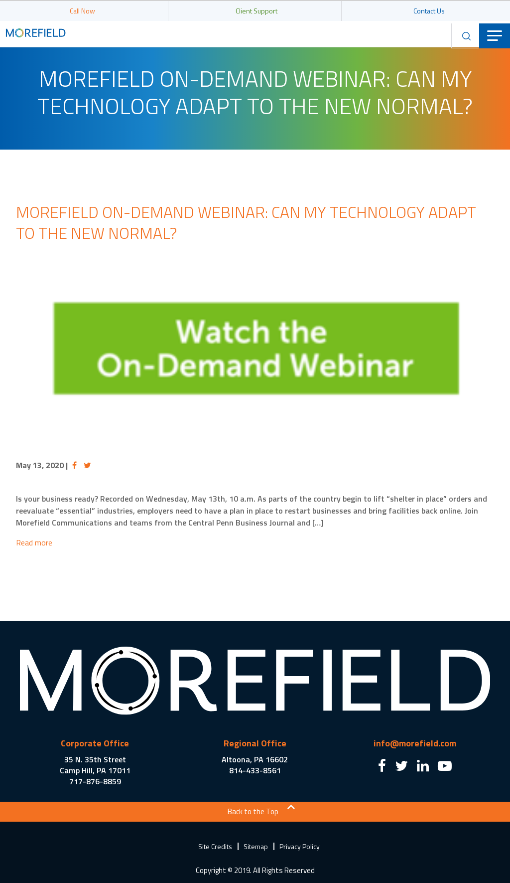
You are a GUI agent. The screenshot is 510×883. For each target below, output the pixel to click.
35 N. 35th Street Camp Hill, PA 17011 (95, 764)
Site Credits (215, 846)
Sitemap (256, 846)
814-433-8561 (255, 770)
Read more (34, 542)
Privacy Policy (299, 846)
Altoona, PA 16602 (255, 759)
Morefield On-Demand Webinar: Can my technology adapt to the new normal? (246, 222)
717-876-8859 (95, 781)
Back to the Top (253, 811)
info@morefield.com (415, 743)
